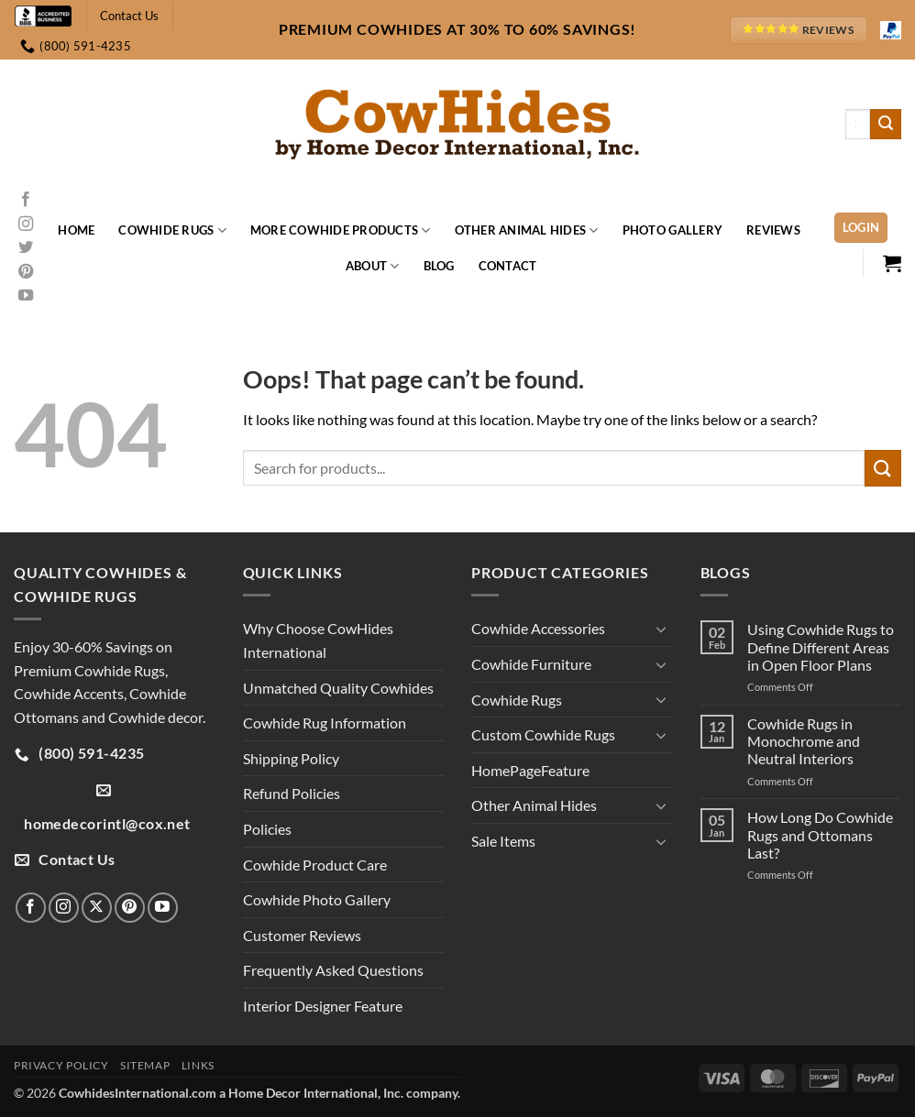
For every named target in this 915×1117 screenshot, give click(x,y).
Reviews (773, 230)
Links (198, 1065)
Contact (508, 265)
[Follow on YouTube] (25, 296)
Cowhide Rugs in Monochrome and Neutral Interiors (803, 741)
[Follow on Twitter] (25, 248)
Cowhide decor (155, 717)
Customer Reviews (302, 935)
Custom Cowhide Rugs (543, 734)
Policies (267, 829)
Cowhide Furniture (531, 664)
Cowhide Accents (69, 693)
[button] (861, 228)
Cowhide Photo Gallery (317, 899)
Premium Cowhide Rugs (89, 670)
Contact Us (129, 15)
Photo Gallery (672, 230)
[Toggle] (662, 629)
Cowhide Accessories (538, 628)
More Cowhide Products (340, 230)
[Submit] (885, 124)
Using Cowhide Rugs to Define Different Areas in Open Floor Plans (820, 646)
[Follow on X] (97, 908)
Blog (439, 265)
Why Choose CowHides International (318, 640)
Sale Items (503, 840)
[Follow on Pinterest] (25, 272)
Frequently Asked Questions (333, 970)
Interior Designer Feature (322, 1005)
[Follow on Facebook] (25, 200)
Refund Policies (291, 793)
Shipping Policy (291, 758)
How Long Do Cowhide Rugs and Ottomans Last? (820, 834)
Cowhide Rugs (172, 230)
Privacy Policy (61, 1065)
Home (76, 230)
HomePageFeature (530, 770)
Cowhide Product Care (315, 864)
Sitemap (145, 1065)
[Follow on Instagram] (25, 224)
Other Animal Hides (527, 230)
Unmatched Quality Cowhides (338, 687)
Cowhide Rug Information (324, 722)
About (373, 266)
